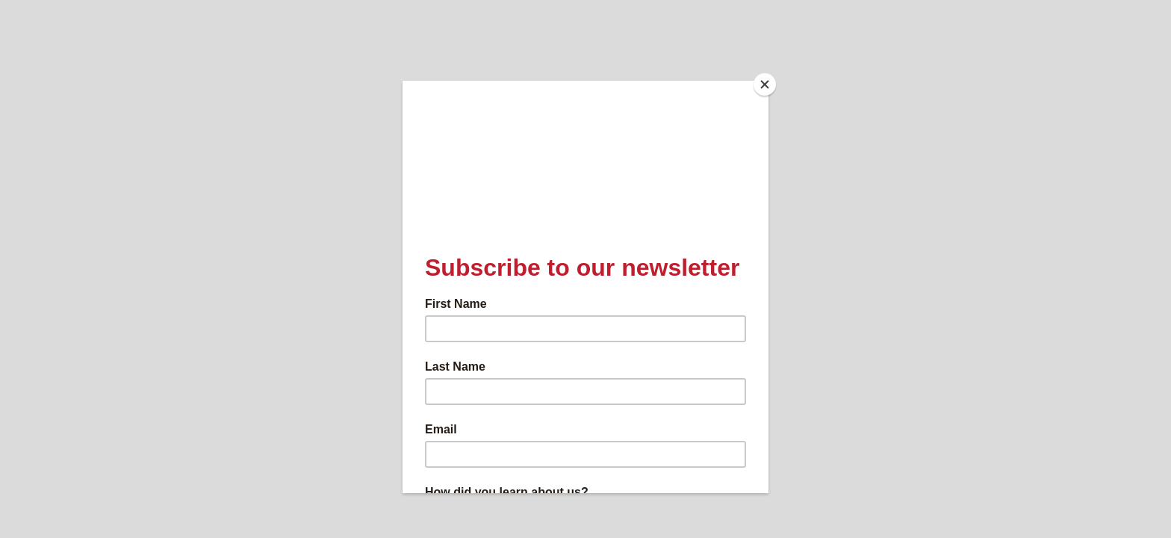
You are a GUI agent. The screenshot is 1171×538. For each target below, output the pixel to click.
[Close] (765, 84)
